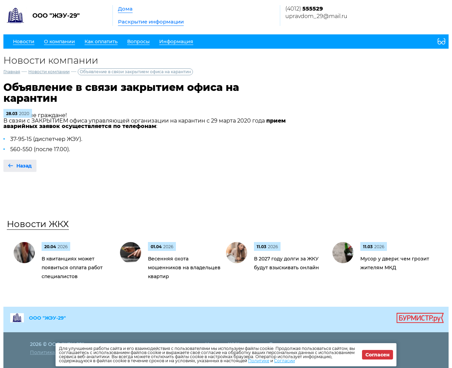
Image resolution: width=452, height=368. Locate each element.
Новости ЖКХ (38, 224)
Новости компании (49, 71)
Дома (125, 8)
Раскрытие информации (151, 21)
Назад (24, 166)
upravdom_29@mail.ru (316, 16)
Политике (258, 360)
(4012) (304, 8)
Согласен (377, 355)
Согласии (284, 360)
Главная (11, 71)
